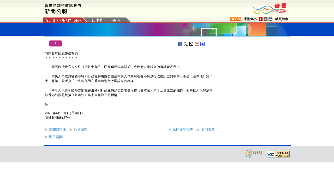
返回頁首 (208, 130)
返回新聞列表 (183, 130)
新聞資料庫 (57, 130)
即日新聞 (56, 137)
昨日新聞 (80, 130)
